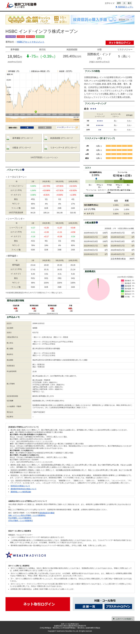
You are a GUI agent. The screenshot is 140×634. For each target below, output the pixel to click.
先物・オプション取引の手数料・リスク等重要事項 (26, 515)
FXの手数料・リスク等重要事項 (19, 518)
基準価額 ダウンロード (22, 138)
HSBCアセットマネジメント (30, 42)
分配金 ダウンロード (21, 147)
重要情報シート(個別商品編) (21, 492)
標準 (119, 3)
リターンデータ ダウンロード (63, 147)
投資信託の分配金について (20, 486)
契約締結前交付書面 (47, 513)
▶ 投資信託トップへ (124, 7)
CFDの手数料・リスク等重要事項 (20, 521)
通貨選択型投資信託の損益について (23, 489)
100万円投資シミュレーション (44, 157)
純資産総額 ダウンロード (61, 138)
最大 (130, 3)
